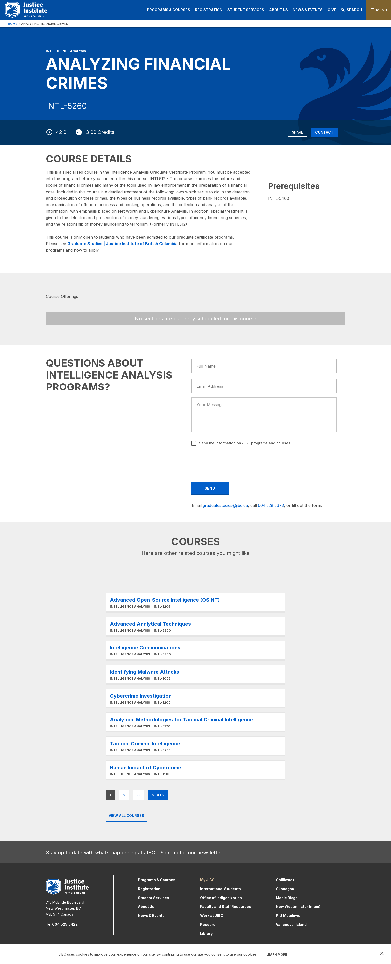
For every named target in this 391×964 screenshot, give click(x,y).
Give (332, 10)
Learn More (195, 602)
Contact (324, 132)
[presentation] (230, 460)
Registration (208, 10)
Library (206, 933)
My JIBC (207, 880)
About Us (278, 10)
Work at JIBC (211, 915)
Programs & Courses (168, 10)
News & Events (308, 10)
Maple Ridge (287, 898)
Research (209, 924)
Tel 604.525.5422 (62, 924)
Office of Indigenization (221, 898)
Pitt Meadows (288, 915)
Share (297, 132)
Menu (381, 10)
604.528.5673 (271, 505)
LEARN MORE (276, 954)
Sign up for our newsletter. (192, 853)
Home (13, 24)
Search (351, 10)
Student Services (245, 10)
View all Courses (126, 815)
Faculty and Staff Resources (225, 906)
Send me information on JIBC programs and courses (244, 443)
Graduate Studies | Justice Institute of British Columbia (122, 243)
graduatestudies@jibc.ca (225, 505)
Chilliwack (285, 880)
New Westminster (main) (298, 906)
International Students (220, 889)
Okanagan (285, 889)
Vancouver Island (291, 924)
